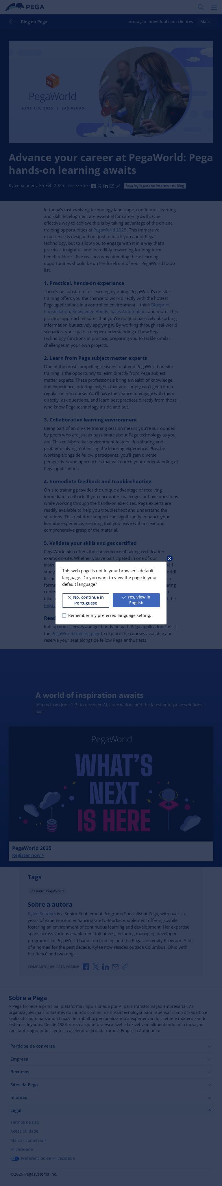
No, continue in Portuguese (86, 600)
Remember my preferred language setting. (109, 615)
